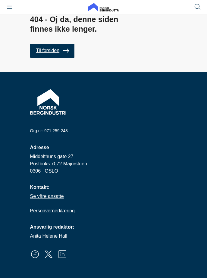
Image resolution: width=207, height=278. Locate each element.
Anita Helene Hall (48, 236)
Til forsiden (48, 50)
